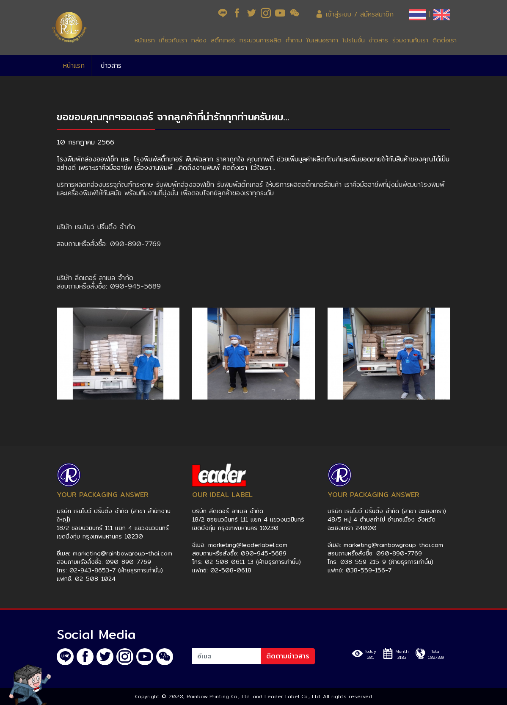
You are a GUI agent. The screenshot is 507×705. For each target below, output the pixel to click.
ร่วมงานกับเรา (410, 40)
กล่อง (199, 40)
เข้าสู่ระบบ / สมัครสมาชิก (354, 14)
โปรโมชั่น (353, 40)
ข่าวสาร (378, 40)
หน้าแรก (145, 40)
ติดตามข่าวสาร (287, 656)
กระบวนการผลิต (260, 40)
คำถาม (294, 40)
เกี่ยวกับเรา (173, 40)
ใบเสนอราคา (322, 40)
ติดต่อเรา (445, 40)
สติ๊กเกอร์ (223, 40)
